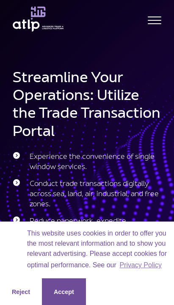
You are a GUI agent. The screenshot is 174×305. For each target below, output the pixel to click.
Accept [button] (64, 291)
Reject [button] (21, 291)
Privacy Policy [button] (140, 265)
